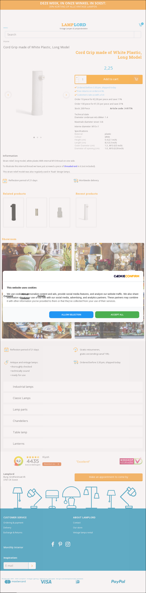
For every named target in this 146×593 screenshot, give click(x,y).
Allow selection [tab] (71, 315)
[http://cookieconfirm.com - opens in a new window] (126, 276)
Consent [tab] (8, 296)
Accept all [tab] (117, 315)
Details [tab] (41, 296)
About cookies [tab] (25, 296)
